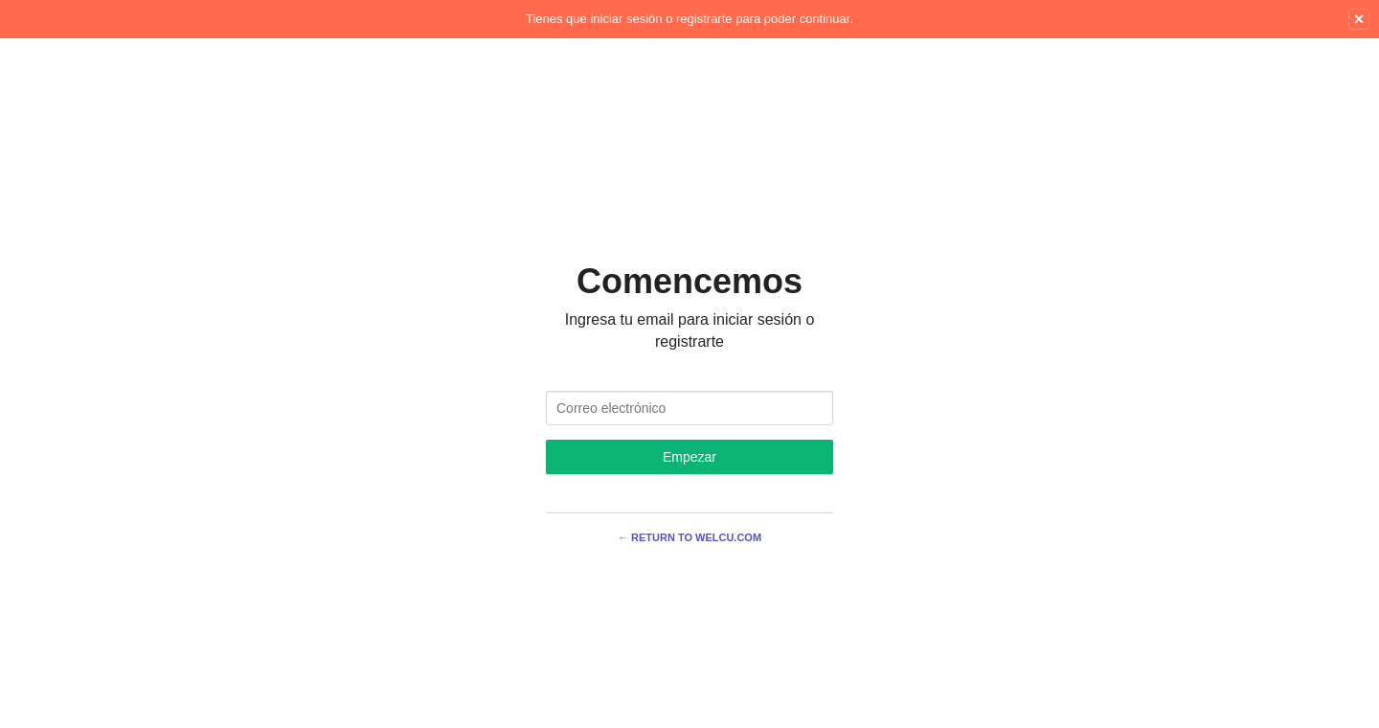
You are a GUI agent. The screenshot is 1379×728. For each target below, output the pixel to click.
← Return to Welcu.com (689, 537)
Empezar (689, 457)
